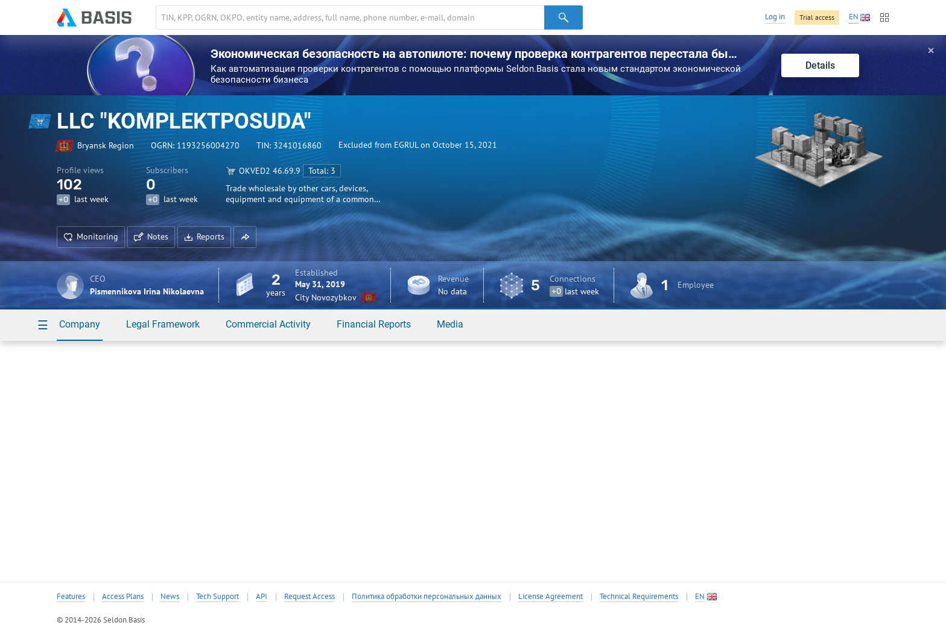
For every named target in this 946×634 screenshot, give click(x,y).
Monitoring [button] (90, 236)
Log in (775, 16)
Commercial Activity (268, 324)
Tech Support (217, 596)
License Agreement (550, 596)
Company (79, 324)
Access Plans (123, 596)
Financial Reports (374, 324)
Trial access (816, 17)
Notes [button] (151, 236)
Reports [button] (204, 236)
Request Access (309, 596)
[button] (244, 237)
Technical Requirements (639, 596)
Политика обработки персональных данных (426, 596)
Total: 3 (321, 170)
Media (450, 324)
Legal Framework (163, 324)
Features (71, 596)
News (169, 596)
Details (820, 65)
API (261, 596)
